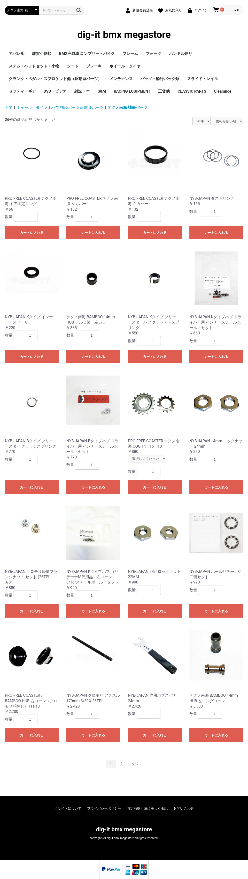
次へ (134, 764)
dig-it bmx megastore (124, 35)
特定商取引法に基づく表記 (147, 808)
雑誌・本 (82, 91)
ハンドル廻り (180, 53)
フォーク (153, 53)
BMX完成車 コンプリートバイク (87, 53)
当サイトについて (67, 808)
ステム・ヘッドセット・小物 (34, 66)
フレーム (130, 53)
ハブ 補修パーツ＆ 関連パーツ (77, 107)
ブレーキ (94, 66)
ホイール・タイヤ (124, 66)
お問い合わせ (183, 808)
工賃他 (164, 91)
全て (9, 107)
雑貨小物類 (41, 53)
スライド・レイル (202, 78)
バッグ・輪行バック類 (159, 78)
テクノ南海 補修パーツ (127, 107)
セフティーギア (22, 91)
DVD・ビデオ (55, 91)
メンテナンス (121, 78)
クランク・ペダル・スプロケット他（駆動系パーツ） (55, 78)
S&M (102, 91)
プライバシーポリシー (104, 808)
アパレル (16, 53)
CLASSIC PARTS (192, 91)
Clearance (222, 91)
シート (72, 66)
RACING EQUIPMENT (132, 91)
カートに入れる (32, 233)
